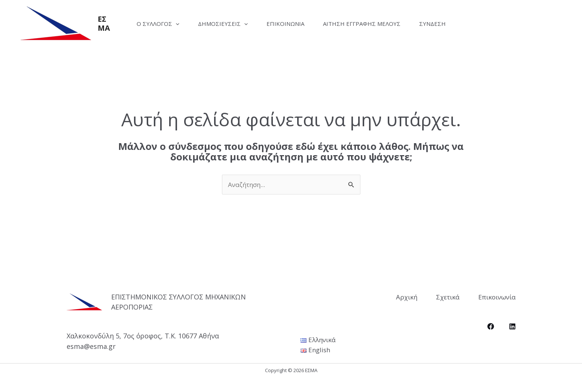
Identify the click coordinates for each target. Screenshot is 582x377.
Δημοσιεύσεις (223, 24)
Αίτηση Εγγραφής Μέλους (361, 23)
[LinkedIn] (512, 326)
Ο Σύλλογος (158, 24)
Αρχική (406, 297)
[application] (175, 24)
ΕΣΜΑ (104, 23)
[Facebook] (490, 326)
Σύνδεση (432, 23)
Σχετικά (448, 297)
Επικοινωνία (285, 23)
